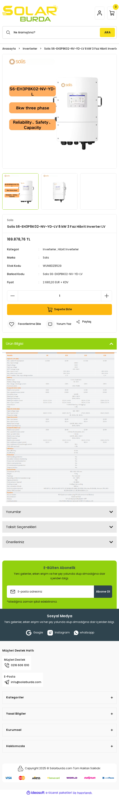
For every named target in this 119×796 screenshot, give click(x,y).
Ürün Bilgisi (14, 343)
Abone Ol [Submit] (103, 591)
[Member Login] (99, 13)
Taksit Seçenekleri (21, 526)
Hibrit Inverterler (68, 249)
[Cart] (112, 13)
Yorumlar (13, 511)
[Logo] (30, 13)
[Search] (59, 32)
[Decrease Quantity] (12, 295)
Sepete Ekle (59, 309)
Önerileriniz (15, 542)
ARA (107, 32)
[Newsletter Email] (59, 591)
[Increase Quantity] (106, 295)
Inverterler (49, 249)
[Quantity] (59, 295)
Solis (46, 257)
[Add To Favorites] (24, 324)
